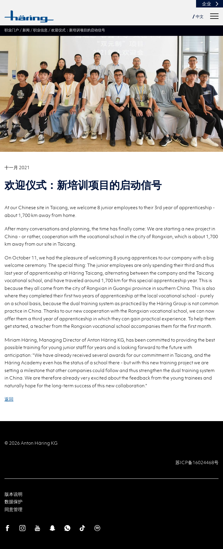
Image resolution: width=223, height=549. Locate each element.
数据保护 (13, 501)
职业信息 (40, 30)
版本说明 (13, 494)
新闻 (26, 30)
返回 (8, 399)
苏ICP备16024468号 (197, 462)
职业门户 (11, 30)
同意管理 (13, 509)
